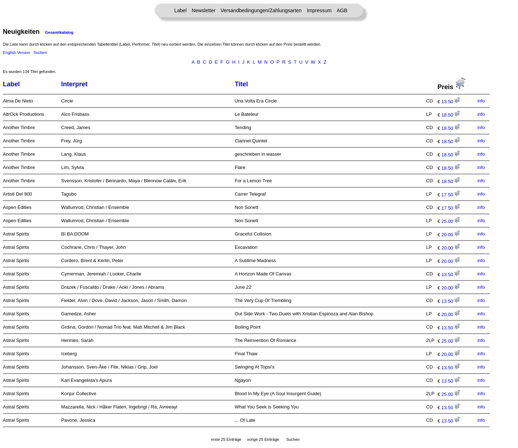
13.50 (450, 101)
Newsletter (203, 10)
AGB (342, 10)
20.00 (450, 234)
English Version (16, 52)
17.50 (450, 194)
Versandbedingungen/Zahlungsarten (261, 10)
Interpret (74, 84)
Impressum (319, 10)
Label (180, 10)
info (481, 101)
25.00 (450, 221)
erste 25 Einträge (226, 439)
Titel (241, 84)
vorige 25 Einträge (263, 439)
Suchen (40, 52)
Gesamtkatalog (59, 32)
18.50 (450, 115)
